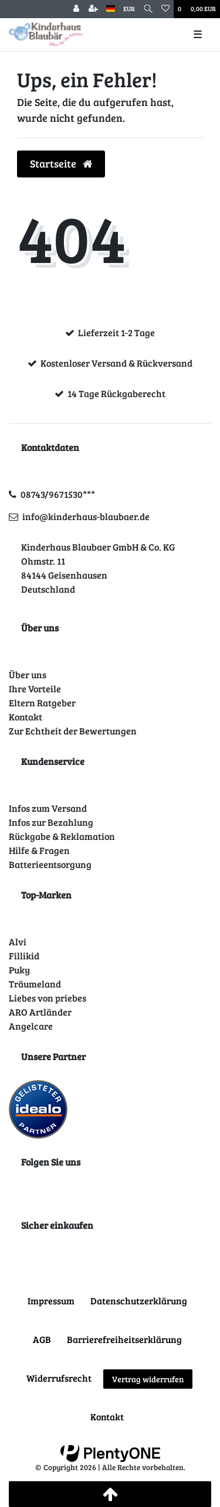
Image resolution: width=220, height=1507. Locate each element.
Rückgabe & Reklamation (62, 836)
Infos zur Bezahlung (51, 822)
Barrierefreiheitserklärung (124, 1339)
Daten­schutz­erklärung (138, 1300)
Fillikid (24, 955)
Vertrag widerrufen (148, 1379)
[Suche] (148, 9)
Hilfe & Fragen (39, 850)
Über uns (27, 674)
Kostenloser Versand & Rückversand (116, 363)
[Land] (110, 9)
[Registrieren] (93, 9)
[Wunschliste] (165, 9)
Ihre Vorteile (35, 688)
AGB (42, 1339)
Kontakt (25, 716)
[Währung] (129, 9)
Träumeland (35, 984)
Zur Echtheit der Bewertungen (73, 731)
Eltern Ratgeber (42, 702)
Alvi (17, 941)
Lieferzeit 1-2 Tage (116, 332)
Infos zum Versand (48, 808)
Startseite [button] (61, 163)
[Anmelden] (76, 9)
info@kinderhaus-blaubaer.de (86, 516)
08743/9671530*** (58, 494)
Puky (19, 969)
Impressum (51, 1300)
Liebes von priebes (47, 998)
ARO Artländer (40, 1012)
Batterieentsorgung (50, 864)
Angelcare (31, 1026)
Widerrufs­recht (59, 1378)
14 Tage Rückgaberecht (116, 393)
